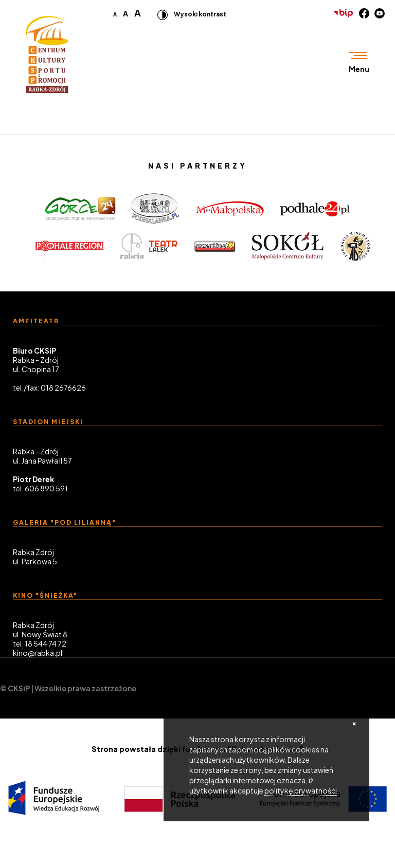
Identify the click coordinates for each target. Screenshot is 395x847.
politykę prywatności (300, 790)
